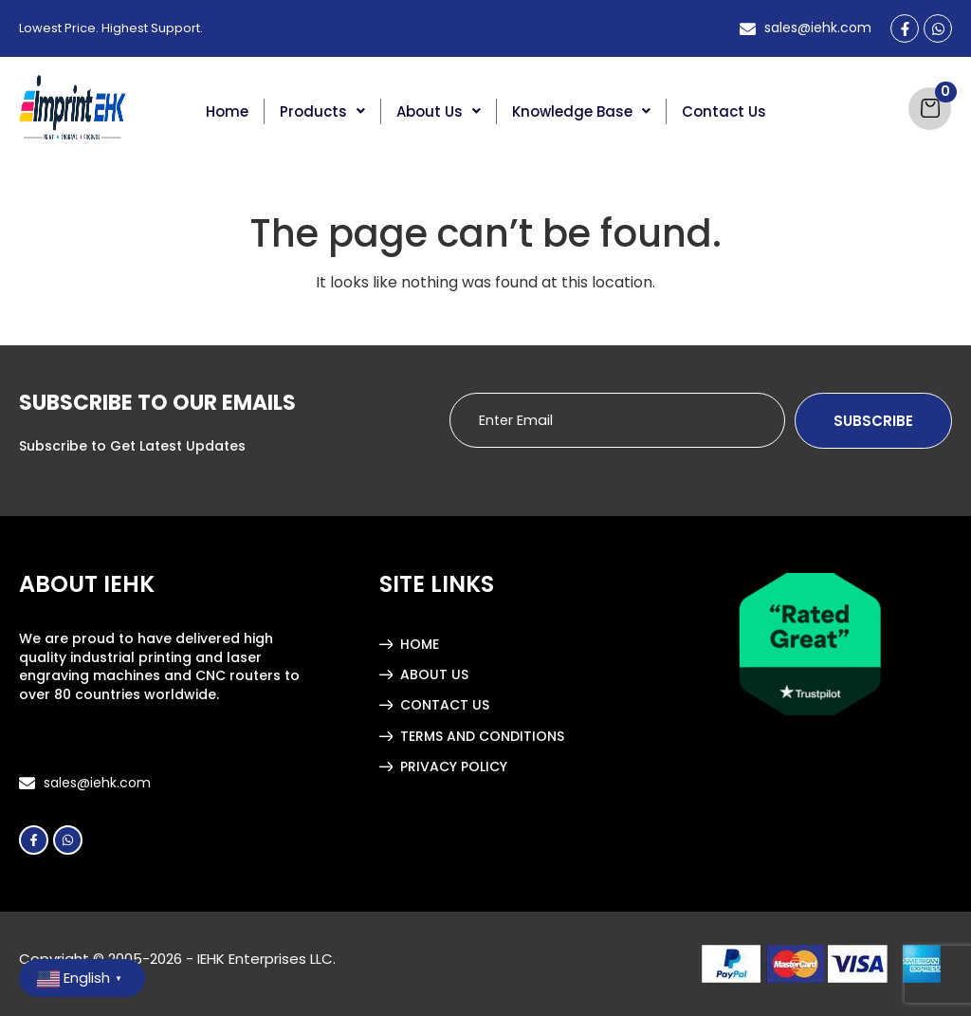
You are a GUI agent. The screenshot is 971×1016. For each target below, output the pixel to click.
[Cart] (929, 108)
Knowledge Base (581, 111)
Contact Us (724, 111)
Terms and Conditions (482, 736)
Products (322, 111)
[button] (323, 111)
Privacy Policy (453, 766)
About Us (438, 111)
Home (227, 111)
